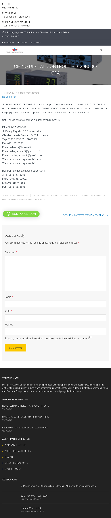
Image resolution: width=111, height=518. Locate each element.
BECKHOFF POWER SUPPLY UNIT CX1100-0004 (25, 427)
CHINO (36, 195)
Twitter (22, 42)
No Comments (9, 97)
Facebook (8, 42)
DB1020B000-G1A (10, 199)
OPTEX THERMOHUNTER (17, 463)
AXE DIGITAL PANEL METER (18, 451)
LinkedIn (36, 42)
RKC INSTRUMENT (14, 469)
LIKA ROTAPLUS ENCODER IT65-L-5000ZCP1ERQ (25, 417)
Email (8, 310)
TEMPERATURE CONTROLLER (15, 195)
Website (9, 324)
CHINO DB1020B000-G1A (51, 195)
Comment (11, 252)
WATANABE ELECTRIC (15, 445)
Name (9, 296)
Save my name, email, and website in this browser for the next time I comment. (47, 338)
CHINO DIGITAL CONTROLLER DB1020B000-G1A (84, 195)
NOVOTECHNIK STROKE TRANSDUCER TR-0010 (25, 406)
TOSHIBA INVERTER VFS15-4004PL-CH (84, 215)
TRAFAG (9, 457)
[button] (21, 214)
